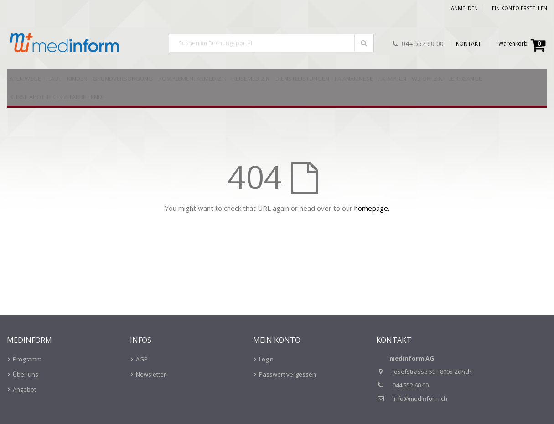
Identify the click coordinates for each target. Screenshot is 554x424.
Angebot (24, 389)
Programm (27, 359)
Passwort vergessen (287, 374)
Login (266, 359)
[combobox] (271, 43)
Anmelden (464, 8)
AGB (142, 359)
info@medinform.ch (420, 398)
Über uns (25, 374)
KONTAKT (468, 43)
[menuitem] (25, 78)
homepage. (371, 208)
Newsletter (151, 374)
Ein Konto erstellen (519, 8)
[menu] (277, 88)
